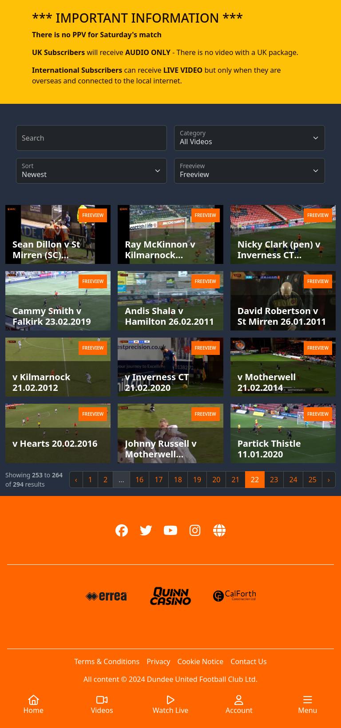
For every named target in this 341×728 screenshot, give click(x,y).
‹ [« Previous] (76, 479)
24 (293, 479)
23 (274, 479)
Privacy (158, 661)
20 (216, 479)
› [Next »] (329, 479)
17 (159, 479)
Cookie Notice (201, 661)
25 (313, 479)
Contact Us (248, 661)
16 (139, 479)
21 (235, 479)
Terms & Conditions (106, 661)
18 (178, 479)
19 (197, 479)
